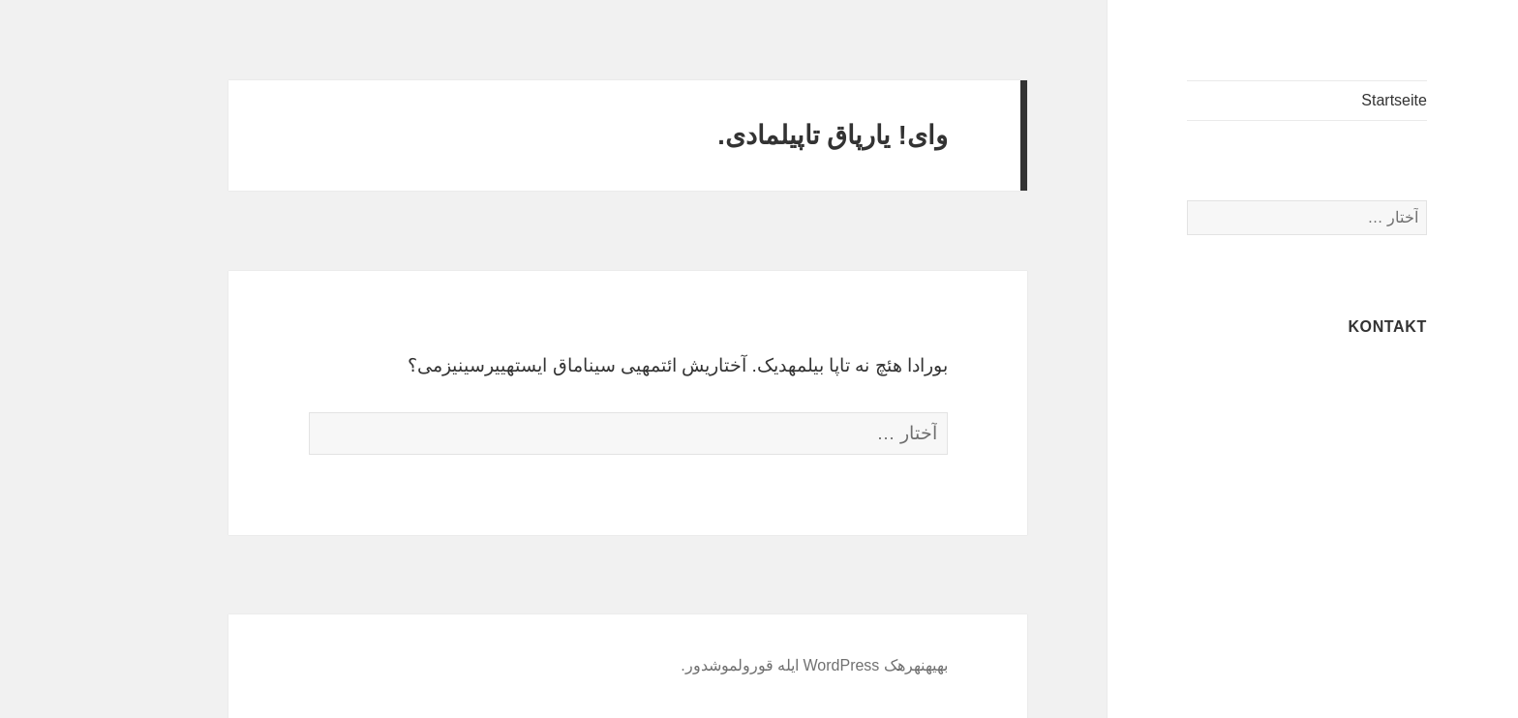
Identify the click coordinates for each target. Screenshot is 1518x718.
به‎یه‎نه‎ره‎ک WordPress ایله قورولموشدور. (745, 665)
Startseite (1325, 100)
